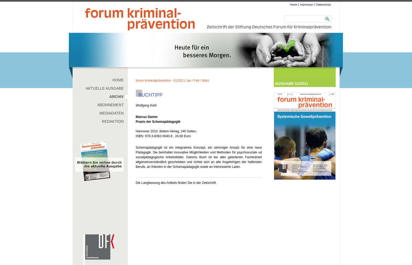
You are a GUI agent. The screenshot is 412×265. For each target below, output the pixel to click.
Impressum (306, 4)
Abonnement (110, 105)
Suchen (328, 19)
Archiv (116, 96)
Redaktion (113, 121)
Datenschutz (323, 4)
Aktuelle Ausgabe (105, 88)
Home (293, 4)
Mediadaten (112, 113)
